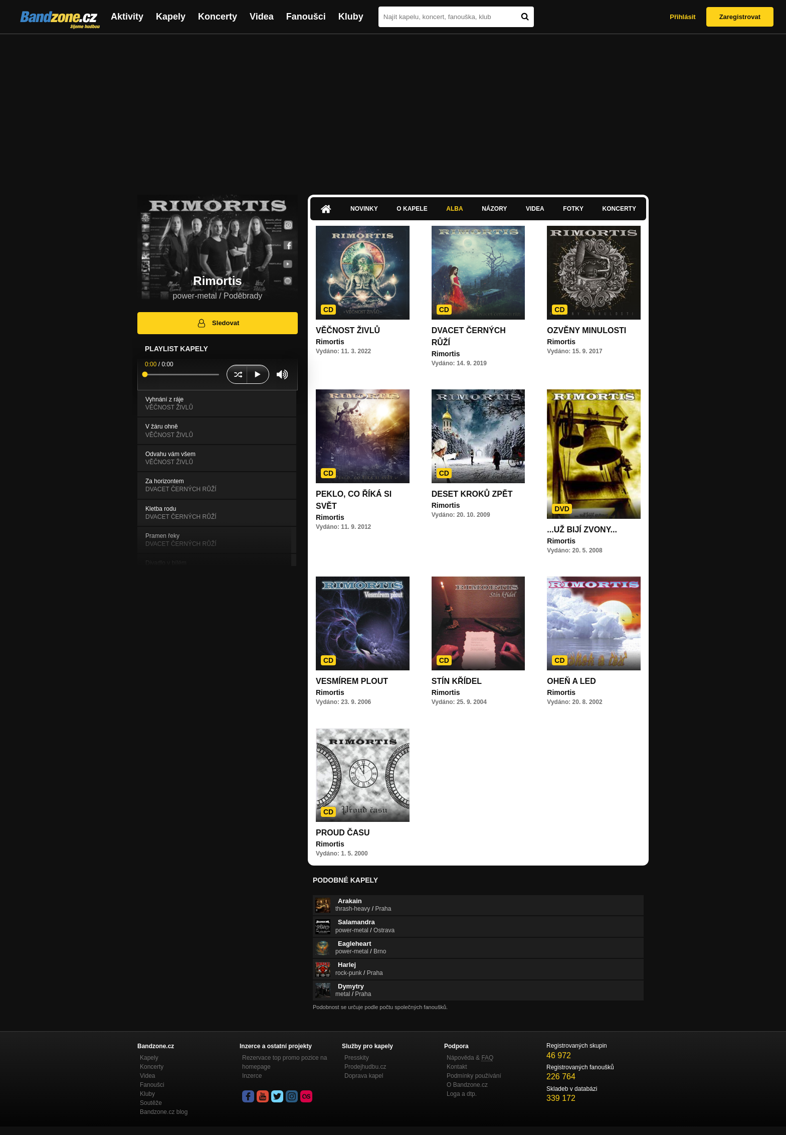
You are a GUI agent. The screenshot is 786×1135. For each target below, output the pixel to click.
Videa (262, 17)
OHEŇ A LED (571, 681)
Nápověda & (470, 1057)
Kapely (170, 17)
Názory (494, 208)
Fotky (573, 208)
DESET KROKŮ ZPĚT (472, 494)
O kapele (412, 208)
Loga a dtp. (462, 1093)
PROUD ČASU (343, 832)
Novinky (364, 208)
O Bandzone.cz (467, 1084)
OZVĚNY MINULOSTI (586, 330)
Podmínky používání (474, 1075)
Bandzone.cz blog (163, 1111)
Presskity (356, 1057)
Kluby (350, 17)
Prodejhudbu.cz (365, 1066)
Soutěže (151, 1102)
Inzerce (252, 1075)
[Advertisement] (393, 109)
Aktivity (127, 17)
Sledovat (218, 323)
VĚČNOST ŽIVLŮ (348, 330)
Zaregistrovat (739, 17)
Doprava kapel (363, 1075)
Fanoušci (306, 17)
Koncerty (217, 17)
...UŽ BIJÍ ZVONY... (582, 529)
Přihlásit (682, 17)
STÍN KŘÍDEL (457, 681)
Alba (454, 208)
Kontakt (457, 1066)
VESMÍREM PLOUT (352, 681)
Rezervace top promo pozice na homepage (284, 1062)
